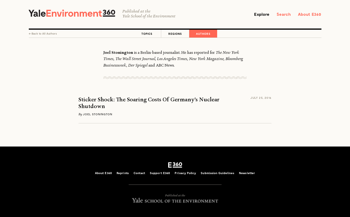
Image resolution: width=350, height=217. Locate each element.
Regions (175, 33)
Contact (139, 173)
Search (284, 14)
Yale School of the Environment (148, 16)
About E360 (309, 14)
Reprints (123, 173)
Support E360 (160, 173)
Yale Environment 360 (71, 13)
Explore (261, 14)
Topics (146, 33)
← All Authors (43, 33)
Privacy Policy (185, 173)
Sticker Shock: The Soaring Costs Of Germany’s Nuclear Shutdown (149, 103)
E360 (175, 165)
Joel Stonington (97, 114)
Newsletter (247, 173)
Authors (203, 33)
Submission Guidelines (217, 173)
